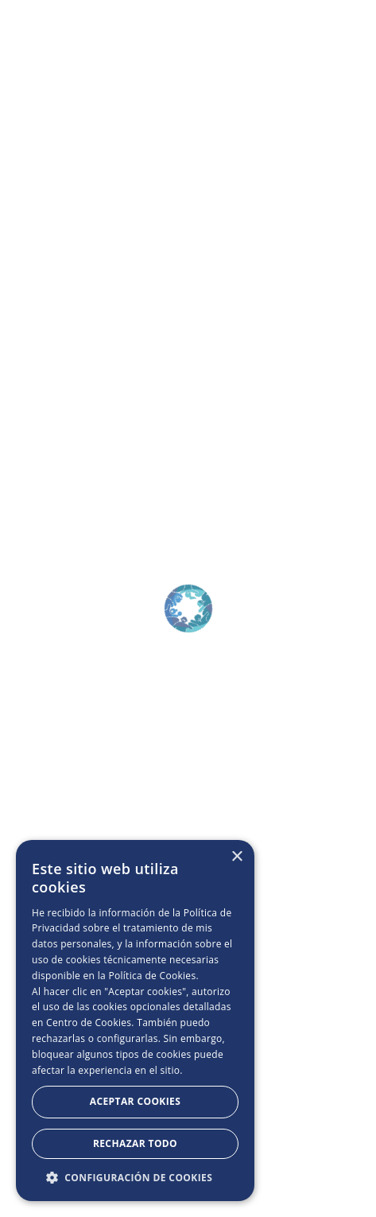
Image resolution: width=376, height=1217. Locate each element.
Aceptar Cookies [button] (135, 1101)
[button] (135, 1177)
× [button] (236, 857)
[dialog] (135, 1020)
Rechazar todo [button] (135, 1143)
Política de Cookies (152, 975)
